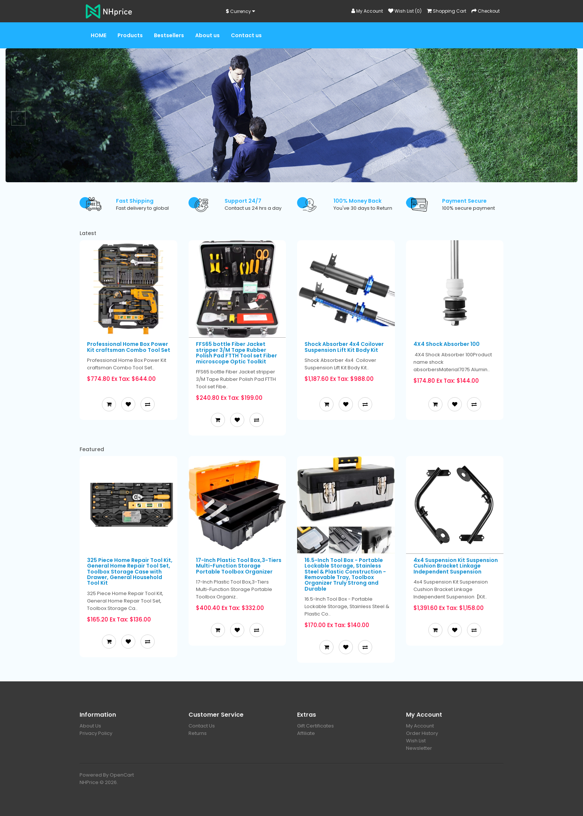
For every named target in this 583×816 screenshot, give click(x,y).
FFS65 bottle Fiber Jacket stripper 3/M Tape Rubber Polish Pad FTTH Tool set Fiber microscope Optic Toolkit (236, 352)
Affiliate (306, 733)
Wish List (416, 740)
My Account (420, 725)
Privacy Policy (96, 733)
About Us (90, 725)
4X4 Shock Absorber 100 (446, 344)
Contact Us (202, 725)
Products (130, 35)
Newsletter (419, 748)
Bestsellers (169, 35)
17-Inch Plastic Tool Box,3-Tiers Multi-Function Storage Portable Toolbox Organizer (238, 565)
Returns (198, 733)
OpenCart (122, 774)
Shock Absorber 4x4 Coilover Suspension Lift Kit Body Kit (344, 346)
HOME (98, 35)
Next (564, 118)
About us (207, 35)
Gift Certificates (315, 725)
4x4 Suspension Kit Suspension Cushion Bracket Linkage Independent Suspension (455, 565)
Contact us (246, 35)
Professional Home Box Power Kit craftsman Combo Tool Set (128, 346)
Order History (422, 733)
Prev (18, 118)
